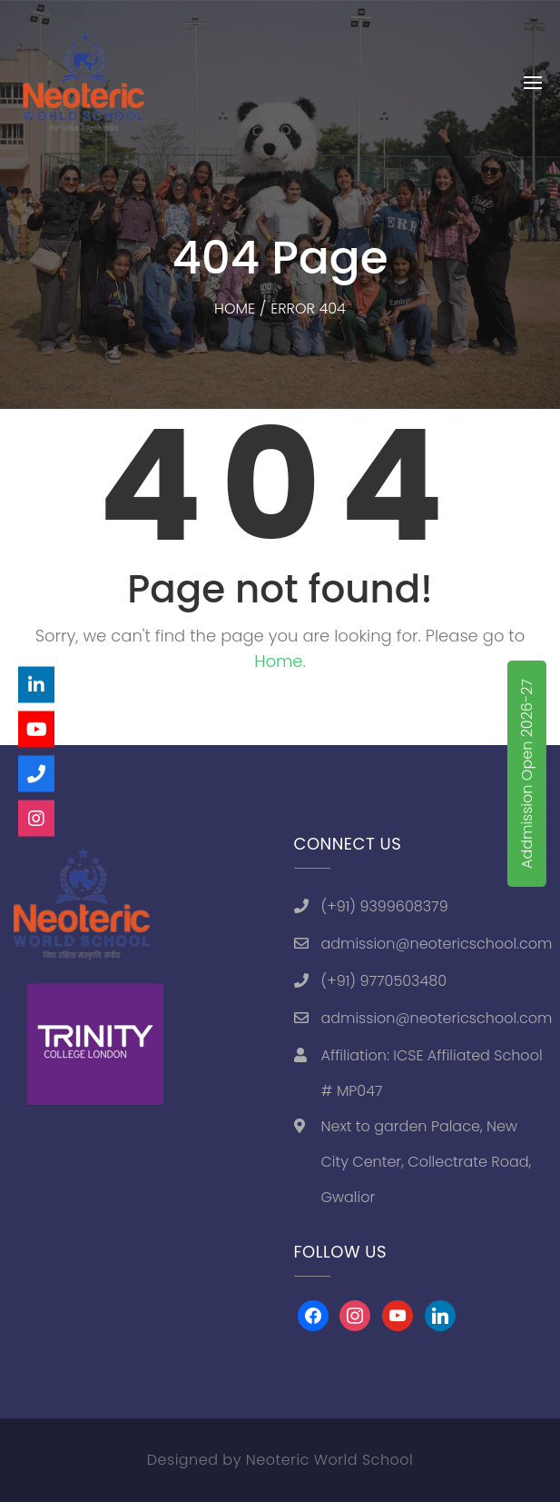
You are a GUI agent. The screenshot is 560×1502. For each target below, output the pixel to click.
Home (234, 308)
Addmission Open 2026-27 (526, 774)
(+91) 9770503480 (384, 980)
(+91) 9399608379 (384, 906)
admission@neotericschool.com (437, 943)
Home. (280, 661)
